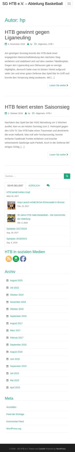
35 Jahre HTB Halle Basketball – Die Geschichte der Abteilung (41, 217)
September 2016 (18, 344)
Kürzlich (34, 185)
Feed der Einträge (15, 414)
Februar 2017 (16, 337)
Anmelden (11, 407)
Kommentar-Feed (15, 421)
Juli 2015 (14, 373)
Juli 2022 (14, 287)
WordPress (61, 449)
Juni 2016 (15, 359)
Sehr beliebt (15, 185)
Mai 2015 (14, 380)
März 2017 (15, 330)
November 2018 (18, 302)
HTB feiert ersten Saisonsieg (37, 107)
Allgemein (42, 44)
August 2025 (16, 280)
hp (31, 44)
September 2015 (18, 366)
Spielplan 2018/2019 (17, 238)
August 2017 (16, 323)
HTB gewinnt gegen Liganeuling (27, 34)
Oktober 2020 (17, 295)
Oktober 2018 (17, 309)
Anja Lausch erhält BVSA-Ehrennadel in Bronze (41, 202)
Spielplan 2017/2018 (17, 228)
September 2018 (18, 316)
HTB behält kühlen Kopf (18, 192)
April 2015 (15, 387)
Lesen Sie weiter (59, 85)
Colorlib (42, 449)
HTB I (51, 44)
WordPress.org (13, 428)
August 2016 (16, 352)
